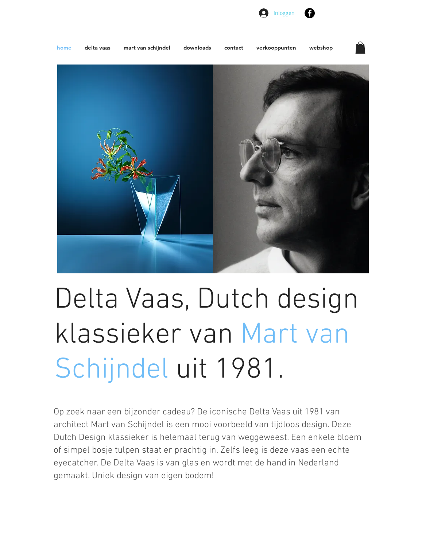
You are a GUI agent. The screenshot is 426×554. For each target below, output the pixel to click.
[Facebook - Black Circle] (310, 13)
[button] (360, 48)
